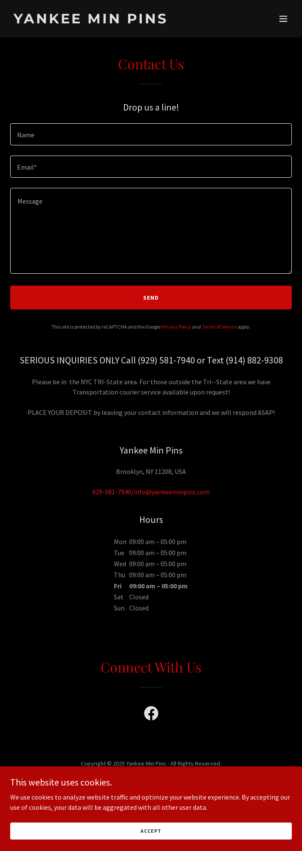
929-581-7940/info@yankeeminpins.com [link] (151, 492)
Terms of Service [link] (219, 326)
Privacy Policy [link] (176, 326)
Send (151, 297)
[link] (109, 21)
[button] (283, 18)
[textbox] (151, 134)
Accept (151, 831)
